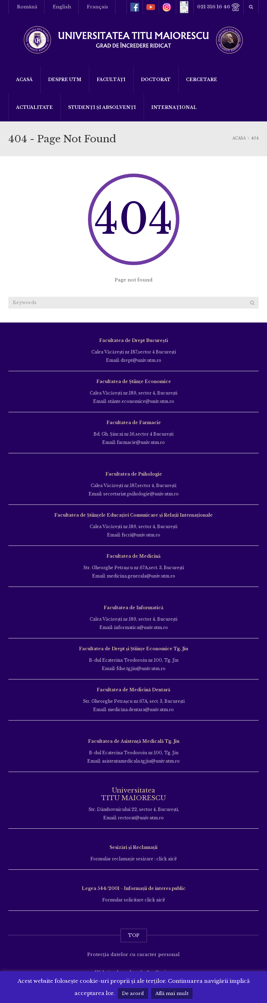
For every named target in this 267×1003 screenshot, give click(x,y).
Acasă (24, 79)
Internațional (174, 107)
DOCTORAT (156, 79)
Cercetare (201, 79)
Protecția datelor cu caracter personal (133, 954)
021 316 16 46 (218, 7)
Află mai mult (171, 993)
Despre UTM (64, 79)
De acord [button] (133, 993)
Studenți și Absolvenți (102, 107)
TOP (133, 935)
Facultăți (111, 79)
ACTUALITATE (34, 107)
